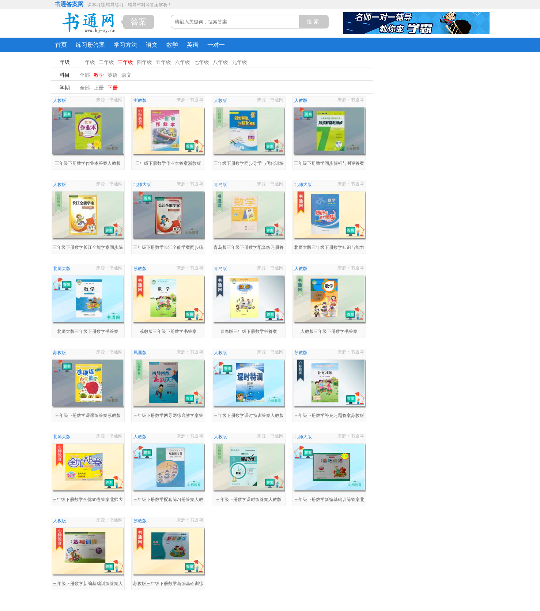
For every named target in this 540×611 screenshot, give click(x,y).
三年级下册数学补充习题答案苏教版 (329, 415)
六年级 (182, 62)
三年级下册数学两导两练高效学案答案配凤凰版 (168, 416)
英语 (193, 45)
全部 (85, 75)
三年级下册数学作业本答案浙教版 (168, 163)
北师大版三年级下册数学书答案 (87, 331)
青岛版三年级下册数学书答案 (248, 331)
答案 (139, 21)
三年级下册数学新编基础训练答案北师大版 (329, 500)
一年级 (87, 62)
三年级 (125, 62)
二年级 (106, 62)
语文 (152, 45)
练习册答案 (90, 45)
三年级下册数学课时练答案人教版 (249, 499)
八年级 (220, 62)
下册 (112, 88)
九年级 (239, 62)
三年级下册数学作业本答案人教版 (88, 163)
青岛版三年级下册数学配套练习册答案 (249, 248)
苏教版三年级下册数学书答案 (168, 331)
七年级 (201, 62)
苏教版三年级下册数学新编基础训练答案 (168, 584)
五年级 (163, 62)
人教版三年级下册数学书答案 (329, 331)
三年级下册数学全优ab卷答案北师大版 (87, 500)
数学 (172, 45)
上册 (99, 88)
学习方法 (125, 45)
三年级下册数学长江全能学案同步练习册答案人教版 (88, 248)
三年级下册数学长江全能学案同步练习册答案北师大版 (168, 248)
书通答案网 (69, 4)
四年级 (144, 62)
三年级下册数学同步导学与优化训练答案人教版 (249, 164)
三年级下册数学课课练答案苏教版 (88, 415)
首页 (61, 45)
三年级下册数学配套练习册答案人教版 (168, 500)
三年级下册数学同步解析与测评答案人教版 (329, 164)
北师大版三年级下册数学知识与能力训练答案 (329, 248)
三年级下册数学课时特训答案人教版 (249, 415)
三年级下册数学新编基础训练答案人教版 (88, 584)
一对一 (216, 45)
